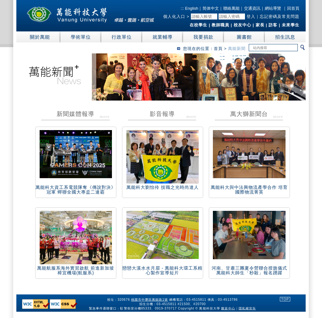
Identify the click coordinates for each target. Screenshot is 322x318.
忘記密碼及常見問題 (279, 16)
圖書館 (244, 37)
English (191, 8)
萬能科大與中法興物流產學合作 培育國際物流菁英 (249, 190)
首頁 (218, 48)
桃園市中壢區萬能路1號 (149, 299)
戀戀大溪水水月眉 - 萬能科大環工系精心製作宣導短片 (162, 270)
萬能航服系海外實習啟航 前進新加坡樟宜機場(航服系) (75, 270)
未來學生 (290, 25)
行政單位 (122, 37)
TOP (285, 299)
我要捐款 (203, 37)
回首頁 (293, 8)
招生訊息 (285, 37)
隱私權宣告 (247, 308)
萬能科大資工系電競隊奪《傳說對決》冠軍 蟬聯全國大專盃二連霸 (76, 190)
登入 (251, 16)
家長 (260, 25)
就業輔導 (163, 37)
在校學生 (198, 25)
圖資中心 (228, 308)
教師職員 (220, 25)
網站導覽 (273, 8)
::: (182, 8)
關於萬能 (40, 37)
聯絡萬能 (231, 8)
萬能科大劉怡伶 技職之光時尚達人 (162, 187)
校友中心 (242, 25)
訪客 (273, 25)
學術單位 (81, 37)
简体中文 (211, 8)
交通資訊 (252, 8)
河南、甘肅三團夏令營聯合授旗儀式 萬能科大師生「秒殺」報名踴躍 (249, 270)
